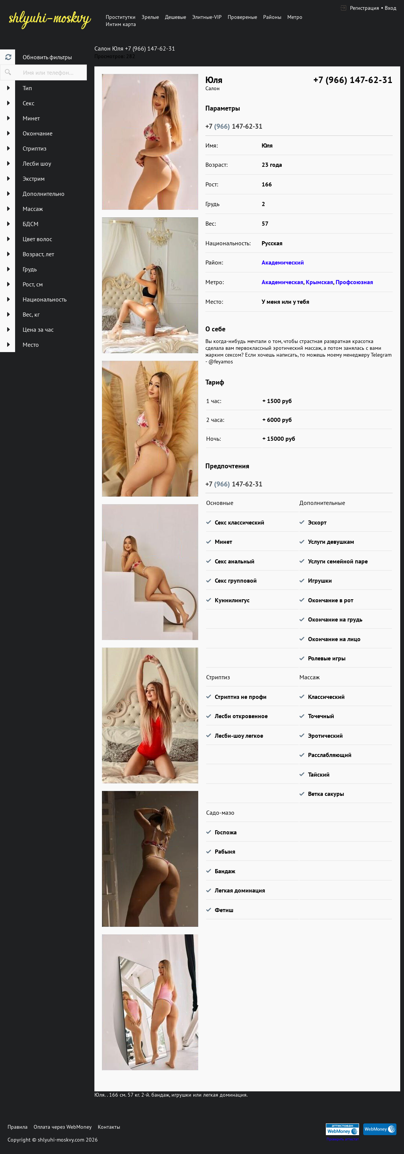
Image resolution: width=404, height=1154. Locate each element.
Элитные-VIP (207, 17)
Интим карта (121, 24)
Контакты (109, 1126)
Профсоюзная (354, 282)
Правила (18, 1126)
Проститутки (121, 17)
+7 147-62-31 (233, 126)
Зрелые (150, 17)
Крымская (319, 282)
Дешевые (175, 17)
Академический (283, 262)
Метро (294, 17)
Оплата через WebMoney (63, 1126)
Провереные (242, 17)
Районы (272, 17)
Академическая (282, 282)
